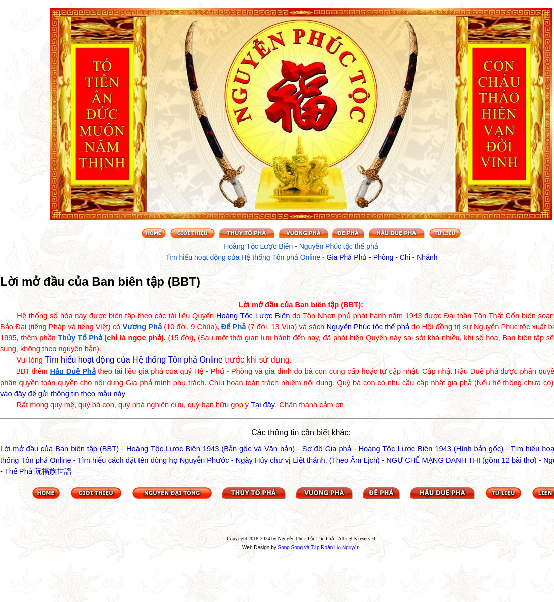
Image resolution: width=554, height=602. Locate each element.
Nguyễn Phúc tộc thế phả (367, 327)
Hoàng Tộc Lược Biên (253, 316)
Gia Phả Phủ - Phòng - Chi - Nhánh (382, 257)
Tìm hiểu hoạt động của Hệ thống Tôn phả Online (134, 359)
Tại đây (263, 405)
